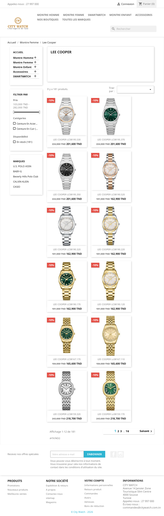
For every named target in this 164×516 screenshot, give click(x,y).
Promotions (14, 485)
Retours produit (92, 489)
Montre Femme (73, 15)
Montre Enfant (120, 15)
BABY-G (17, 171)
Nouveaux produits (18, 489)
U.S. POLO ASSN (22, 166)
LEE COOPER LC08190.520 (111, 194)
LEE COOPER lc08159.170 (111, 414)
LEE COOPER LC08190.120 (111, 304)
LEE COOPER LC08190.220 (111, 249)
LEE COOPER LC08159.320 (67, 414)
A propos (51, 489)
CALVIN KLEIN (21, 181)
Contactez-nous (54, 493)
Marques (19, 161)
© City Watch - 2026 (82, 511)
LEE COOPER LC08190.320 (67, 249)
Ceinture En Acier (27, 123)
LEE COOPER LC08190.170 (67, 304)
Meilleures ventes (17, 493)
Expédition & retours (57, 485)
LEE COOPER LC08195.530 (67, 139)
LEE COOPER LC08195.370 (111, 139)
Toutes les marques (76, 19)
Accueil (18, 52)
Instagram (120, 454)
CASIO (16, 186)
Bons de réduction (94, 506)
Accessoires (143, 15)
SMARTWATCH (97, 15)
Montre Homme (48, 15)
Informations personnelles (98, 485)
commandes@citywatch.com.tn (142, 507)
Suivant (146, 431)
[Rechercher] (133, 29)
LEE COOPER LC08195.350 (67, 194)
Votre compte (94, 480)
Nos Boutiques (47, 19)
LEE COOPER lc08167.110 (111, 359)
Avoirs (87, 497)
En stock (24, 141)
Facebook (113, 454)
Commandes (91, 493)
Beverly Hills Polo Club (25, 176)
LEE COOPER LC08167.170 (67, 359)
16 (127, 431)
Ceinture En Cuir (27, 128)
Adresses (89, 501)
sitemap (50, 498)
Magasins (51, 502)
